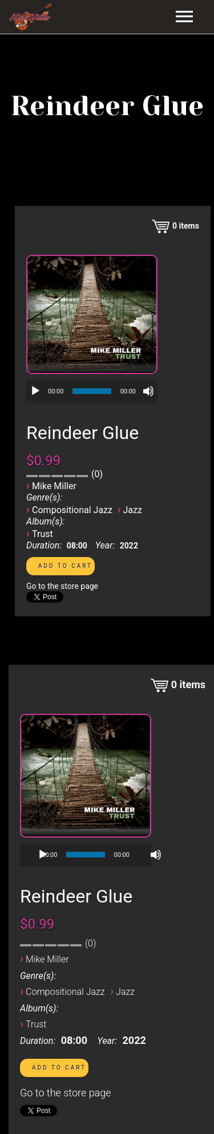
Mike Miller (54, 486)
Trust (42, 534)
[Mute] (148, 391)
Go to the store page (62, 586)
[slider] (91, 391)
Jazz (132, 510)
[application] (92, 391)
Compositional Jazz (72, 510)
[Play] (35, 391)
